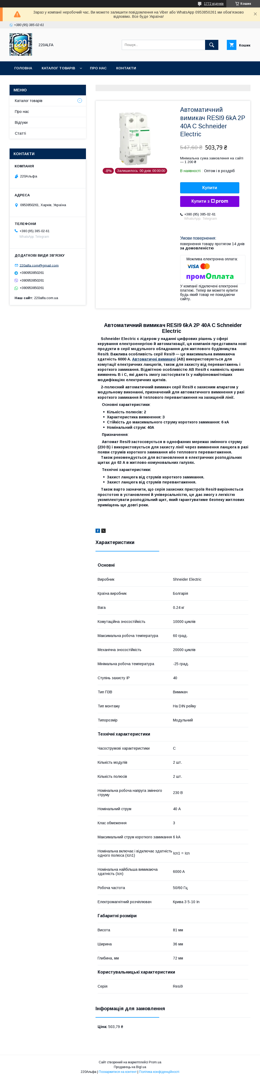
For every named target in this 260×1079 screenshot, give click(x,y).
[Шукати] (211, 45)
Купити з (209, 201)
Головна (23, 68)
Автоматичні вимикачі (154, 359)
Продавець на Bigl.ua (130, 1067)
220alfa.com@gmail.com (39, 265)
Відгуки (21, 122)
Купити (209, 187)
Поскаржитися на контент (118, 1072)
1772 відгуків (214, 4)
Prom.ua (155, 1062)
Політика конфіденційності (159, 1072)
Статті (20, 133)
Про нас (98, 68)
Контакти (126, 68)
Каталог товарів (58, 68)
